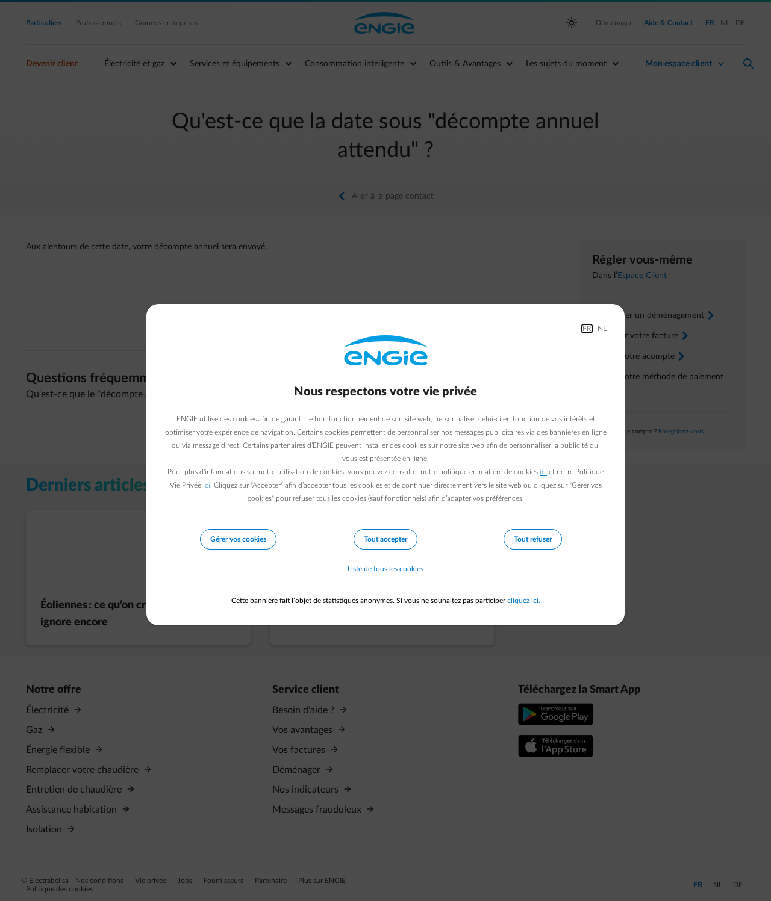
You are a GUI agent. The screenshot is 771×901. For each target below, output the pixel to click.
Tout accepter (385, 539)
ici (543, 471)
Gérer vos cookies (238, 539)
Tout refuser (533, 539)
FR (587, 328)
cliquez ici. (523, 600)
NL (602, 328)
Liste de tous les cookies (385, 569)
